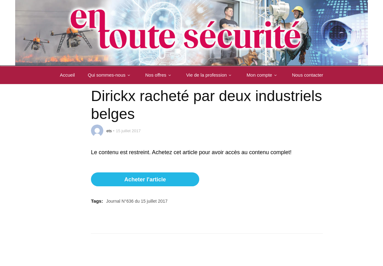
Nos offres (159, 75)
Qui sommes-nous (110, 75)
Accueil (67, 75)
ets (109, 131)
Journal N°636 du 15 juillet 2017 (137, 201)
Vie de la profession (210, 75)
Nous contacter (307, 75)
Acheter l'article (145, 179)
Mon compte (263, 75)
